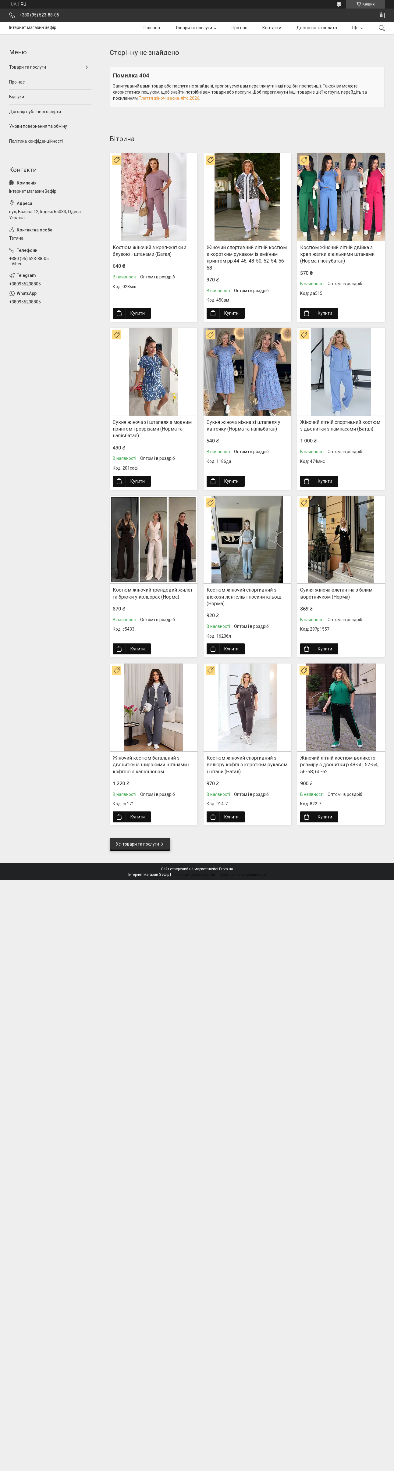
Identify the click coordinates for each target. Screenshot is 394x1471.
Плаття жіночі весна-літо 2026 (169, 98)
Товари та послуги (193, 27)
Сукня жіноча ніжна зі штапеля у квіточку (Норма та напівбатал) (243, 425)
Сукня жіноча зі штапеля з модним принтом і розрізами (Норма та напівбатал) (152, 429)
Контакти (271, 27)
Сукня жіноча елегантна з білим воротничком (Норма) (336, 593)
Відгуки (16, 96)
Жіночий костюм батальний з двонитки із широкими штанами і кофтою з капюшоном (151, 765)
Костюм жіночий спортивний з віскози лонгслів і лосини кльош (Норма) (244, 597)
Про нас (239, 27)
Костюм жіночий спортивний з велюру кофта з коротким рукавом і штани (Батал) (247, 765)
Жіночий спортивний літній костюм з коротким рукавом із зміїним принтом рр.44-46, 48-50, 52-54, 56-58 (247, 258)
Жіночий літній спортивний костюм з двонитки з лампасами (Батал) (340, 425)
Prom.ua (226, 869)
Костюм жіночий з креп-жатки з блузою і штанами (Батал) (149, 251)
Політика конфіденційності (36, 141)
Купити (137, 313)
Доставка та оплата (316, 27)
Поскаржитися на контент (194, 874)
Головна (152, 27)
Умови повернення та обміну (38, 126)
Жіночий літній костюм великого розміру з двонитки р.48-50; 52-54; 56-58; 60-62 (339, 765)
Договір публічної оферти (35, 111)
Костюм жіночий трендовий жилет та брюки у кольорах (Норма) (153, 593)
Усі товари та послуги (137, 844)
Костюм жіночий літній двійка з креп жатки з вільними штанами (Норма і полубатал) (337, 254)
